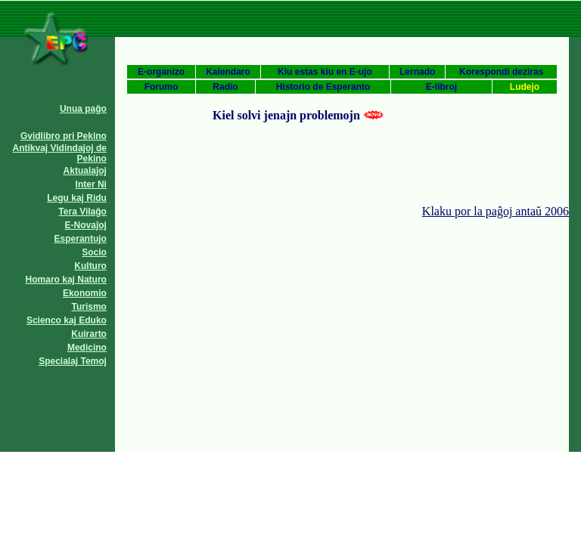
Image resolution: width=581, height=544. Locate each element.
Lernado (417, 71)
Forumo (161, 87)
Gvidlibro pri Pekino (63, 136)
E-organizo (161, 71)
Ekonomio (85, 293)
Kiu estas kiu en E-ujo (325, 71)
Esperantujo (80, 238)
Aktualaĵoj (85, 170)
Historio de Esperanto (323, 87)
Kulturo (90, 266)
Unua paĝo (83, 109)
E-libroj (441, 87)
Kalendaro (228, 71)
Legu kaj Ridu (77, 198)
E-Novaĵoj (86, 225)
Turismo (89, 306)
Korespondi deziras (501, 71)
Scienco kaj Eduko (66, 320)
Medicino (87, 347)
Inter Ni (91, 184)
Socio (94, 252)
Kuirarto (89, 334)
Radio (225, 87)
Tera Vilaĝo (82, 211)
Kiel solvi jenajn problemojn (286, 115)
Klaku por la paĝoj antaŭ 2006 (495, 211)
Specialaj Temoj (73, 361)
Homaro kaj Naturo (66, 279)
